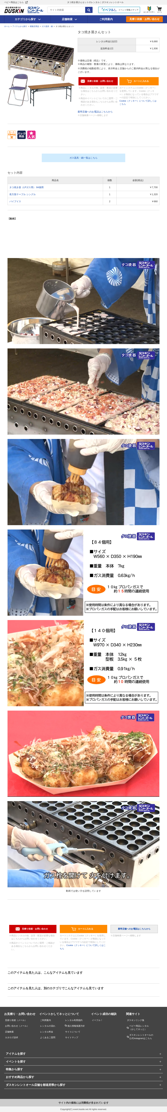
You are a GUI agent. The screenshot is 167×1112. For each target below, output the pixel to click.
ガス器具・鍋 (47, 26)
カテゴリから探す (25, 19)
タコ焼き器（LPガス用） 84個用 (26, 187)
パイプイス (15, 201)
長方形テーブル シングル (22, 194)
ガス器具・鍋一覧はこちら (83, 157)
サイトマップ (71, 1037)
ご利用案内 (106, 19)
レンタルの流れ (47, 1026)
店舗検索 (67, 19)
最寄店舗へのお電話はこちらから (95, 111)
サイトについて (72, 1032)
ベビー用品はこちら (14, 2)
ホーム (7, 26)
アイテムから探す (19, 26)
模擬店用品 (34, 26)
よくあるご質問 (47, 1037)
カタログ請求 (11, 1037)
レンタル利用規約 (73, 1020)
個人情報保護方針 (76, 1026)
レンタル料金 (46, 1032)
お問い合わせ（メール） (17, 1026)
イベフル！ (97, 1020)
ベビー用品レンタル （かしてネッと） (139, 1027)
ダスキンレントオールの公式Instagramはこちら (141, 1036)
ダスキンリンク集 (135, 1020)
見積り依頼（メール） (16, 1020)
